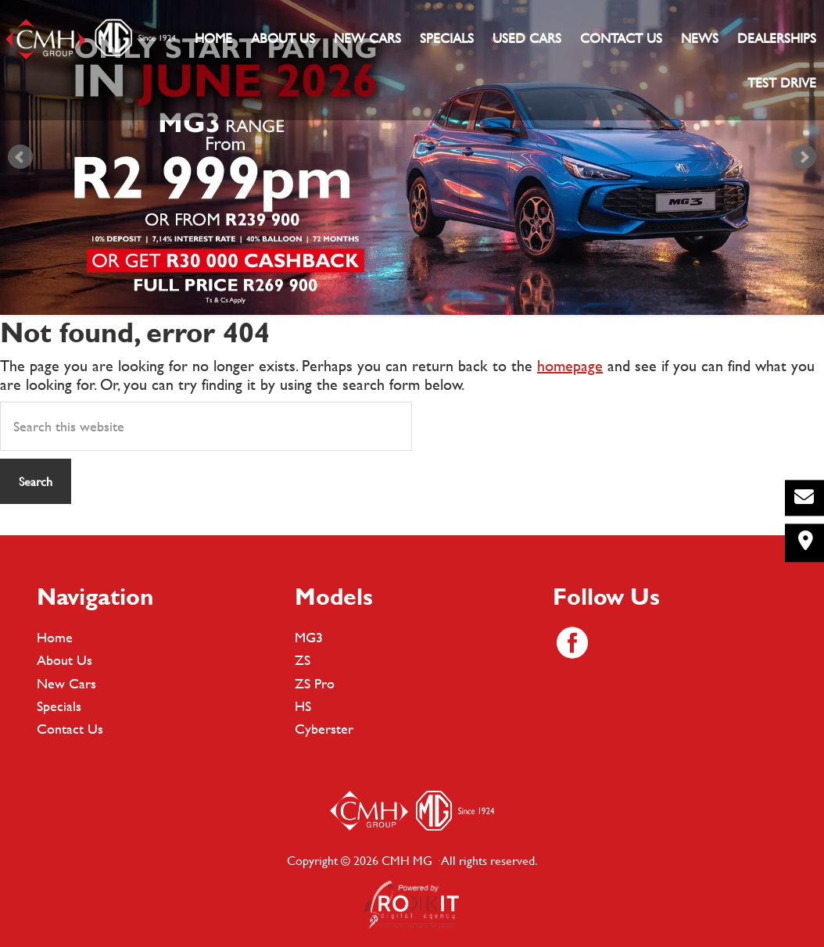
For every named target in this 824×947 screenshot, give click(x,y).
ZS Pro (315, 683)
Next (803, 157)
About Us (64, 659)
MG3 (309, 637)
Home (55, 637)
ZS (302, 659)
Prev (20, 157)
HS (303, 706)
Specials (59, 706)
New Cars (66, 683)
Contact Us (70, 728)
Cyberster (324, 728)
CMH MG (90, 39)
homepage (570, 365)
